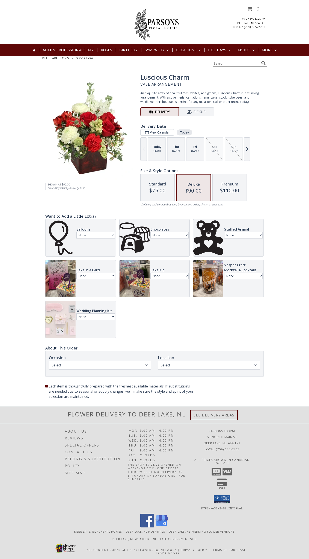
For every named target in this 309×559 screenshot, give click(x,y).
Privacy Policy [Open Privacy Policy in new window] (194, 549)
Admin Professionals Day (68, 50)
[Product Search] (236, 63)
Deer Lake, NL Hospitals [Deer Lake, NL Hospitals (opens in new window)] (145, 531)
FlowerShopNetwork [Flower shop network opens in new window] (157, 549)
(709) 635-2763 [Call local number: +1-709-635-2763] (254, 27)
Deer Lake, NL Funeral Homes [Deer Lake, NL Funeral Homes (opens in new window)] (98, 531)
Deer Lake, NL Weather (130, 539)
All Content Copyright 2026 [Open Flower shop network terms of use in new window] (112, 549)
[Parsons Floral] (155, 24)
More (269, 50)
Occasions (189, 50)
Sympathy (157, 50)
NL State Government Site (175, 539)
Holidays (219, 50)
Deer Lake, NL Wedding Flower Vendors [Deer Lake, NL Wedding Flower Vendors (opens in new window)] (202, 531)
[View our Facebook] (147, 526)
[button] (253, 9)
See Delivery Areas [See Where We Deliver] (214, 415)
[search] (263, 63)
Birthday (128, 50)
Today (184, 132)
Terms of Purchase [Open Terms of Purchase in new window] (228, 549)
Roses (106, 50)
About (247, 50)
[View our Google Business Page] (162, 526)
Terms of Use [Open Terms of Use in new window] (168, 552)
